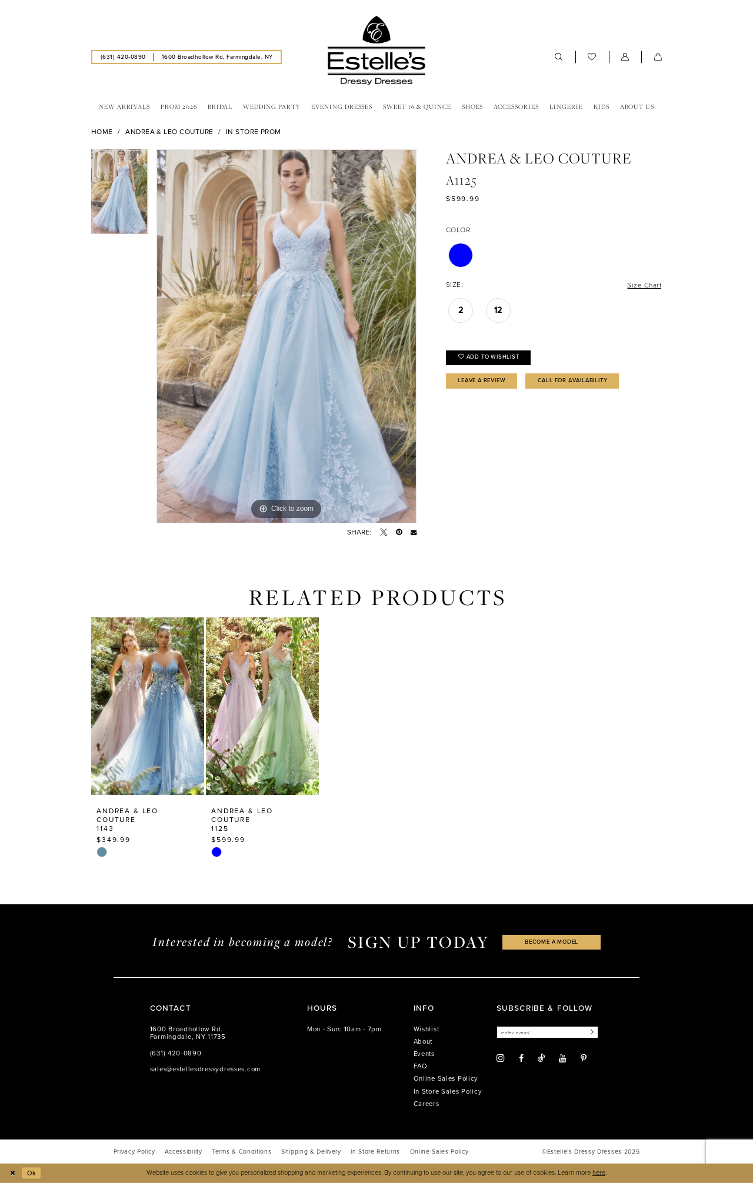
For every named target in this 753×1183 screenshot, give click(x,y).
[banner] (376, 50)
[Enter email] (549, 1032)
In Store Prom (253, 131)
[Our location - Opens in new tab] (217, 56)
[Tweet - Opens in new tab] (383, 532)
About (423, 1042)
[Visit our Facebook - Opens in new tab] (521, 1059)
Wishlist (426, 1029)
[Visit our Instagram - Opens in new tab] (501, 1059)
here (598, 1173)
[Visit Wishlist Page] (592, 57)
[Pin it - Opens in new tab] (399, 532)
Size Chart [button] (644, 285)
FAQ (421, 1066)
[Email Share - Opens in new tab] (414, 532)
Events (424, 1054)
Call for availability (581, 381)
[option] (119, 195)
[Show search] (558, 57)
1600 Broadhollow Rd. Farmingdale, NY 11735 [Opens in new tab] (188, 1033)
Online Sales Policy (446, 1079)
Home (102, 131)
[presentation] (147, 705)
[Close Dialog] (13, 1173)
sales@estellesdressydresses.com (205, 1069)
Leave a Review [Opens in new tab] (485, 381)
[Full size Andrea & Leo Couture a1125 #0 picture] (286, 336)
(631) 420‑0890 (176, 1053)
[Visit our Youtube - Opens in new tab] (562, 1059)
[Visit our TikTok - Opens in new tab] (541, 1058)
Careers (426, 1104)
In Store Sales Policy (448, 1092)
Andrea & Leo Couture (169, 131)
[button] (625, 57)
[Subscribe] (593, 1032)
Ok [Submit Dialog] (32, 1173)
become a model (551, 942)
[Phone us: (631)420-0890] (123, 56)
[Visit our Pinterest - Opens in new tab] (584, 1059)
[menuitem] (123, 56)
